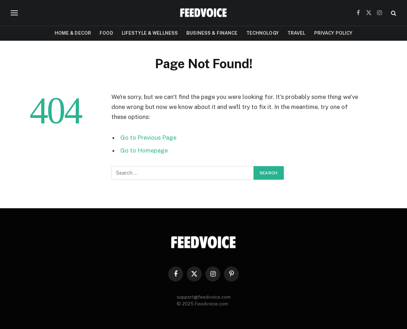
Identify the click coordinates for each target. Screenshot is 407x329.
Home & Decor (73, 33)
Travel (296, 33)
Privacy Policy (333, 33)
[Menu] (14, 13)
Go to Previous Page (148, 137)
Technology (262, 33)
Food (106, 33)
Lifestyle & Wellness (150, 33)
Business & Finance (211, 33)
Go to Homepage (144, 150)
